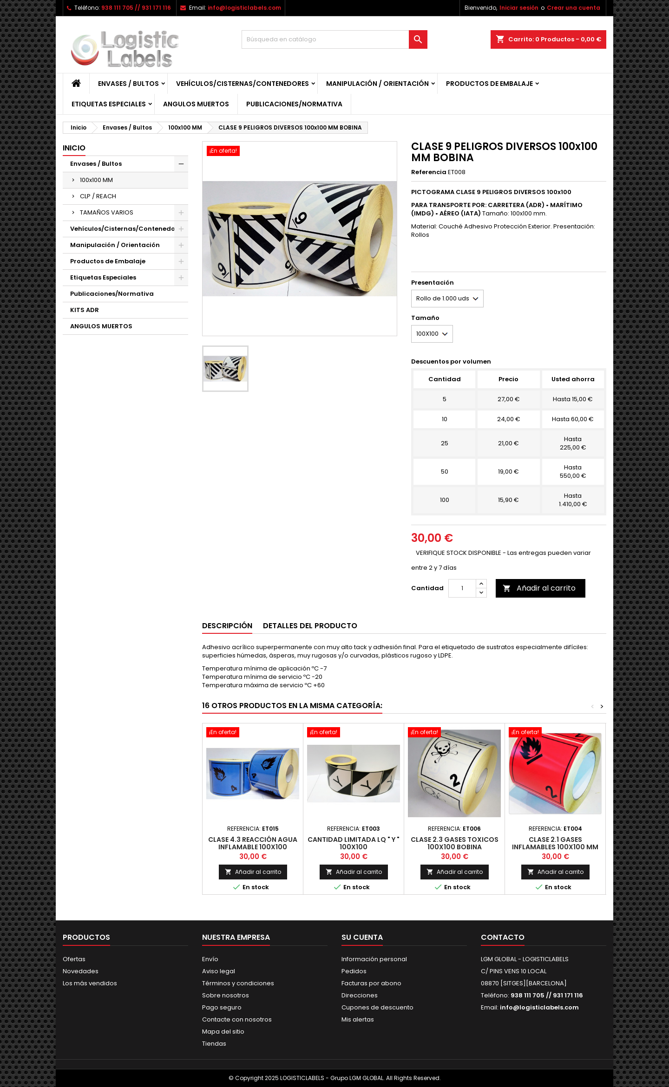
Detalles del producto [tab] (310, 625)
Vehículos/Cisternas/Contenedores (242, 83)
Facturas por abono (371, 983)
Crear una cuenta (573, 8)
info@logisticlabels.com (244, 8)
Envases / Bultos (128, 83)
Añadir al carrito (539, 588)
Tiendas (214, 1043)
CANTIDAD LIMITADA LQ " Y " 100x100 (354, 843)
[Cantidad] (462, 588)
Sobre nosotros (225, 995)
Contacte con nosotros (237, 1019)
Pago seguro (222, 1007)
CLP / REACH (98, 196)
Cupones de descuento (377, 1007)
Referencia (428, 172)
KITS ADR (84, 310)
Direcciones (359, 995)
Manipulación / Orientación (377, 83)
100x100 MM (96, 180)
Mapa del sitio (223, 1031)
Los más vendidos (90, 983)
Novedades (80, 971)
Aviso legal (218, 971)
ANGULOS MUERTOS (196, 104)
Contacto (503, 937)
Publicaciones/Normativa (294, 104)
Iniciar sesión (518, 8)
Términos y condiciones (238, 983)
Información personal (374, 959)
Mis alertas (357, 1019)
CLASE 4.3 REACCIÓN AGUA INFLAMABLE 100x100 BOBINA (252, 847)
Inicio (74, 148)
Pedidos (354, 971)
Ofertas (74, 959)
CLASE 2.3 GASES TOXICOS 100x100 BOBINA (454, 843)
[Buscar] (334, 39)
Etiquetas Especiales (109, 104)
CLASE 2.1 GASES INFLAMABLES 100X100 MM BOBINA (555, 847)
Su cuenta (362, 937)
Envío (210, 959)
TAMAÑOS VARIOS (106, 212)
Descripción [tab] (227, 625)
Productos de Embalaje (489, 83)
